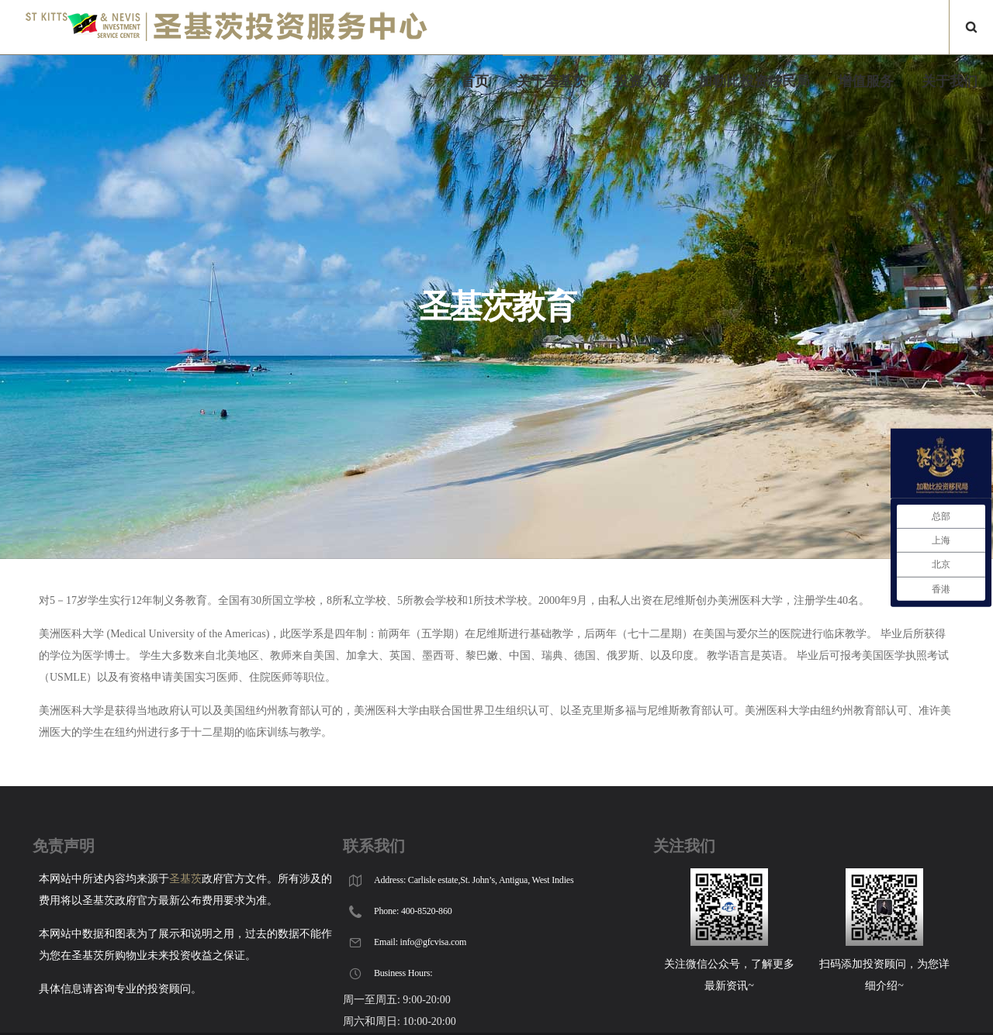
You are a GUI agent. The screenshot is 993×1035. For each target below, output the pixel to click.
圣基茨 (185, 879)
